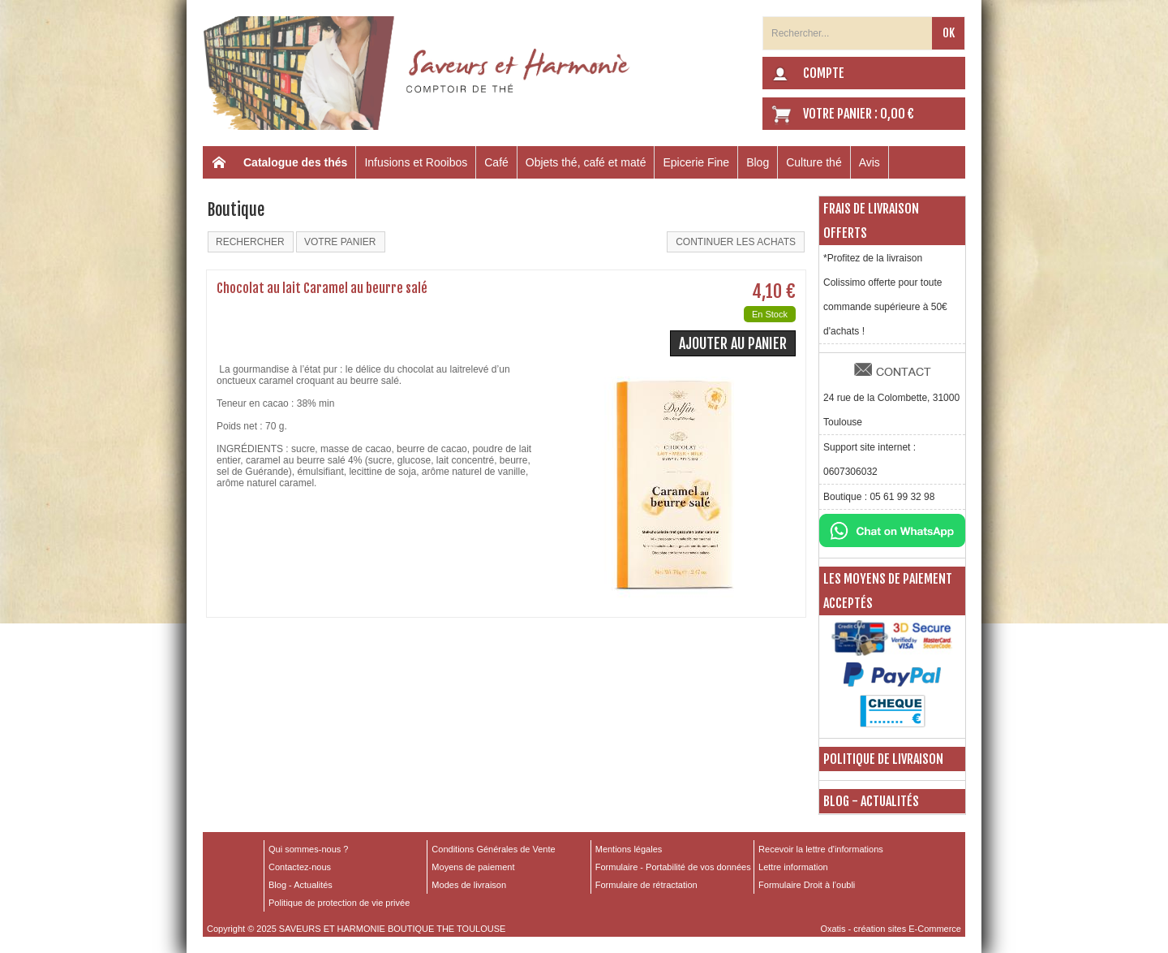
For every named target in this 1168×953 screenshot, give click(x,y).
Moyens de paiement (473, 867)
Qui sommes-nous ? (308, 849)
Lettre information (793, 867)
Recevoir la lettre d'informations (820, 849)
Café (496, 162)
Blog (757, 162)
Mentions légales (629, 849)
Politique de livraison (883, 759)
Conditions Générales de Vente (493, 849)
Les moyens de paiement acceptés (887, 591)
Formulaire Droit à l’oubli (806, 885)
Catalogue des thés (295, 162)
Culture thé (813, 162)
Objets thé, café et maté (586, 162)
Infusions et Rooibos (415, 162)
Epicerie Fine (696, 162)
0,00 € (897, 114)
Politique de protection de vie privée (339, 903)
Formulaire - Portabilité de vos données (673, 867)
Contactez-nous (299, 867)
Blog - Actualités (871, 801)
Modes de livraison (469, 885)
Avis (869, 162)
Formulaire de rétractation (646, 885)
